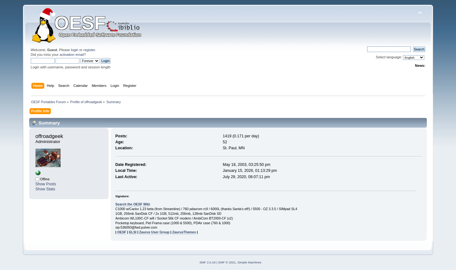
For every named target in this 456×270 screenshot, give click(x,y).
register (89, 50)
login (74, 50)
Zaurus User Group (154, 232)
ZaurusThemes (184, 232)
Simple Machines (249, 262)
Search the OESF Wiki (132, 204)
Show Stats (45, 189)
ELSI (133, 232)
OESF (121, 232)
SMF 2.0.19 (207, 262)
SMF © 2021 (227, 262)
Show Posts (45, 184)
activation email (72, 54)
